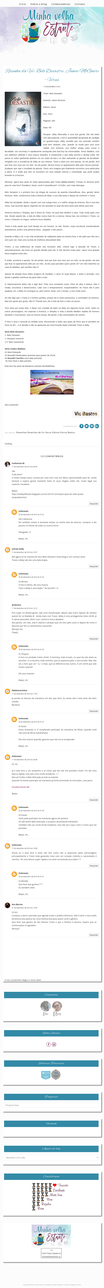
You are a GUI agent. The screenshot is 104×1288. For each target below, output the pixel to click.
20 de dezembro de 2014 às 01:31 (31, 876)
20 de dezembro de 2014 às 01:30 (31, 810)
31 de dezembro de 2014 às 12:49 (24, 908)
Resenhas (21, 432)
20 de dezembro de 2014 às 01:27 (31, 722)
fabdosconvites (19, 690)
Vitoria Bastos (67, 432)
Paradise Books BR (20, 787)
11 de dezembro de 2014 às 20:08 (24, 759)
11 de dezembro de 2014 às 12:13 (24, 608)
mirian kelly (18, 548)
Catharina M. (18, 463)
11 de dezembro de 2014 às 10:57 (24, 552)
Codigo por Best (75, 1285)
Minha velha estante (37, 1285)
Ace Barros (17, 904)
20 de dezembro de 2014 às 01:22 (31, 514)
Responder (94, 504)
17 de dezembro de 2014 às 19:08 (24, 848)
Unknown (23, 511)
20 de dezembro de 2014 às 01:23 (31, 577)
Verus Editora (52, 432)
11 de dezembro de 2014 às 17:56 (24, 694)
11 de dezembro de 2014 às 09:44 (24, 467)
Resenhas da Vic (36, 432)
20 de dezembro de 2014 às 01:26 (31, 649)
